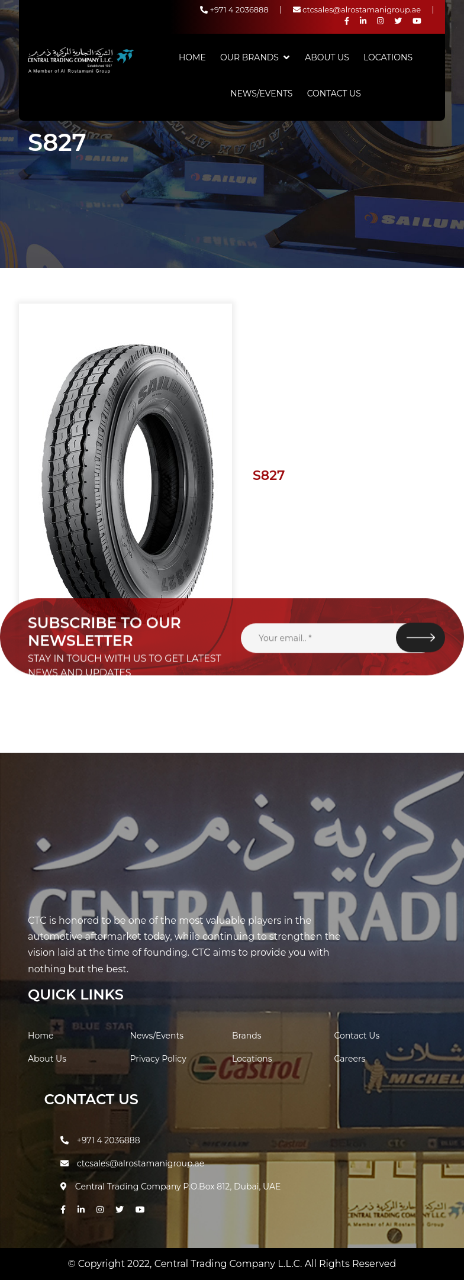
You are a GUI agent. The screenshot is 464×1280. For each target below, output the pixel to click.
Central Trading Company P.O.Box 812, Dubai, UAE (170, 1186)
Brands (247, 1035)
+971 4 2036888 (234, 9)
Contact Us (334, 93)
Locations (388, 57)
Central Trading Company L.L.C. (229, 1263)
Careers (350, 1058)
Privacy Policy (158, 1058)
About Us (327, 57)
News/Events (261, 93)
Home (192, 57)
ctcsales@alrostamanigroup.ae (357, 9)
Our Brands (249, 57)
